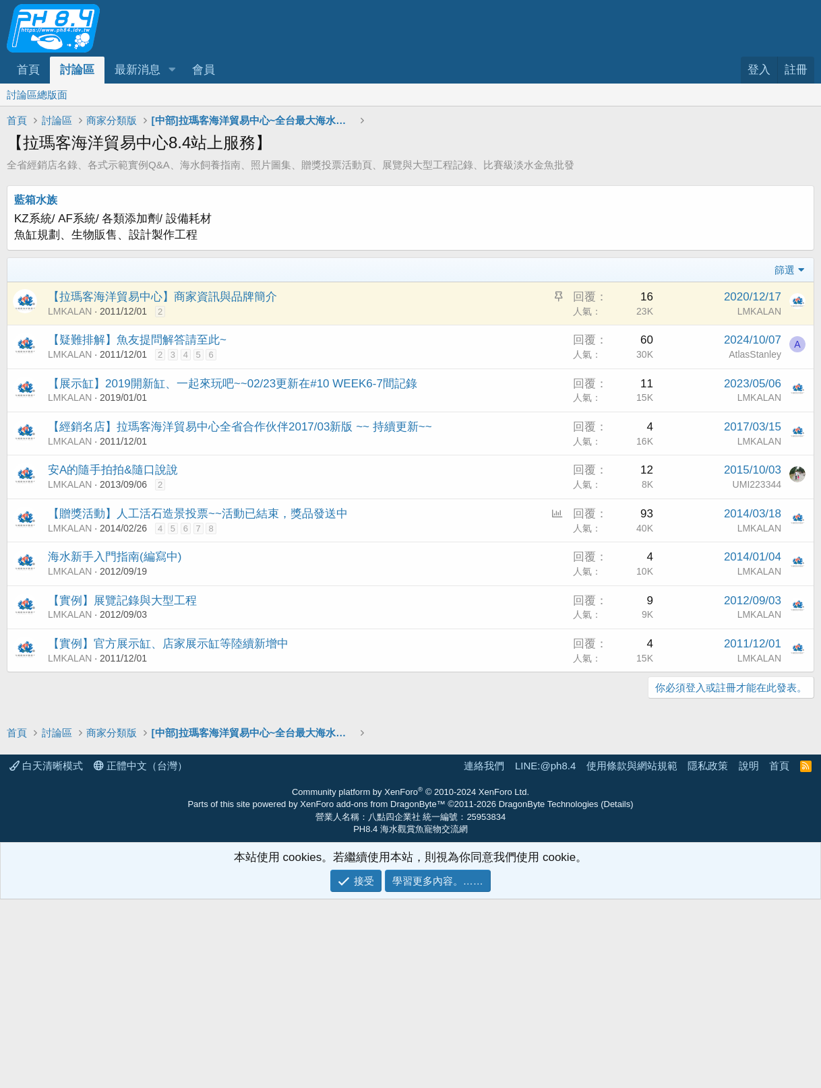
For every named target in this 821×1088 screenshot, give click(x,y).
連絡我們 (484, 765)
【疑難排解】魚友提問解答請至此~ (137, 339)
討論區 (77, 69)
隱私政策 (708, 765)
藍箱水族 (35, 199)
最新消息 (137, 69)
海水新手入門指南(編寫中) (114, 556)
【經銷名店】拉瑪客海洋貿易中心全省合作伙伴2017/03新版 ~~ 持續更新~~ (240, 426)
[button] (172, 70)
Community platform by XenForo (410, 792)
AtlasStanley (755, 354)
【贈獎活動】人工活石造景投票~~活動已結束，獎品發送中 (198, 513)
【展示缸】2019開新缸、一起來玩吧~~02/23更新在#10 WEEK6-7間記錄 (232, 383)
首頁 (28, 69)
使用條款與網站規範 (631, 765)
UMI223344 (757, 484)
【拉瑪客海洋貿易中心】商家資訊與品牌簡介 (162, 296)
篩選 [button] (784, 270)
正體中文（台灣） (140, 765)
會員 (203, 69)
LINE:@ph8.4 (545, 765)
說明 (749, 765)
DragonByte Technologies (549, 804)
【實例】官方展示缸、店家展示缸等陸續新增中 (168, 643)
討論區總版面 (37, 94)
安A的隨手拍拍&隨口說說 (113, 469)
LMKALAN (70, 311)
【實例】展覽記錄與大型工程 (122, 600)
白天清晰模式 (46, 765)
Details (617, 804)
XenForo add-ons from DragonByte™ (372, 804)
